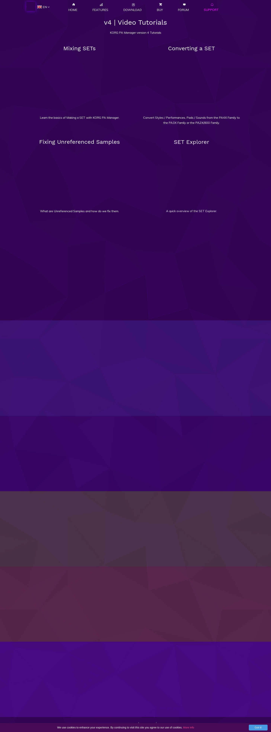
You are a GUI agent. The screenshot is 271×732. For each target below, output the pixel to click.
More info (188, 727)
